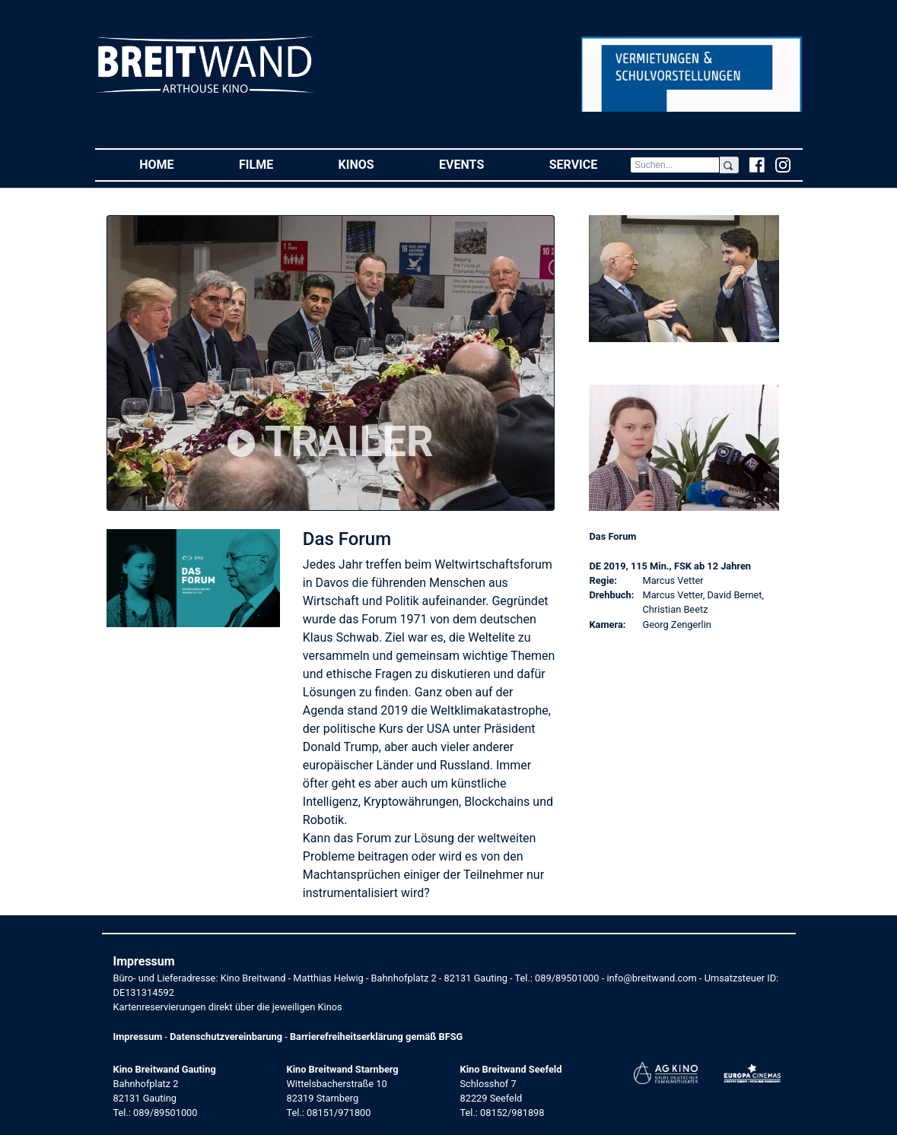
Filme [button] (272, 164)
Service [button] (589, 164)
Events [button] (478, 164)
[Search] (675, 165)
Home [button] (172, 164)
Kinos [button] (373, 164)
